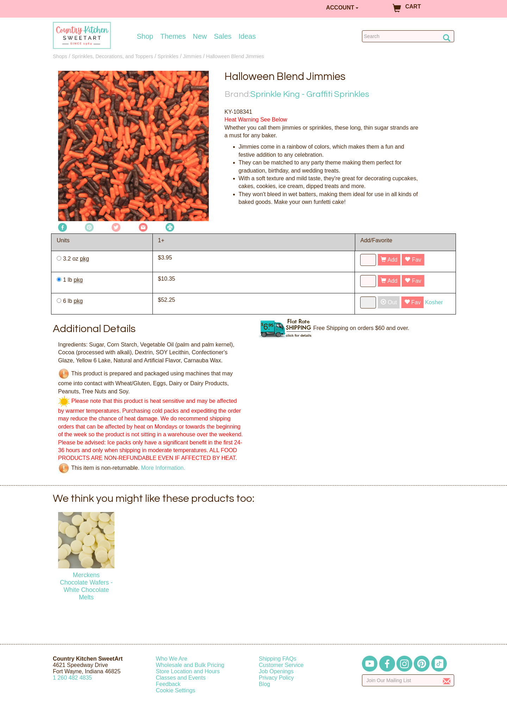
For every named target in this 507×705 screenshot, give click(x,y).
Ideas (247, 36)
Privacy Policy (276, 678)
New (200, 36)
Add (389, 260)
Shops (60, 56)
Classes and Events (181, 678)
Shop (145, 36)
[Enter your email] (408, 680)
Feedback (168, 684)
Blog (264, 684)
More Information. (163, 467)
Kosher (434, 302)
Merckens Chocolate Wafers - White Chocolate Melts (86, 586)
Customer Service (281, 665)
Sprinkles (168, 56)
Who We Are (172, 659)
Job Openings (276, 671)
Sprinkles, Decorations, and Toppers (112, 56)
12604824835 (72, 678)
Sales (223, 36)
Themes (173, 36)
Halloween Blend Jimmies (235, 56)
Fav (413, 260)
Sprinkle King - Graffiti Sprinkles (309, 94)
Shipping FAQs (277, 659)
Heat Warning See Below (256, 120)
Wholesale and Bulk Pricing (190, 665)
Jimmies (192, 56)
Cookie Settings (175, 690)
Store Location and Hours (188, 671)
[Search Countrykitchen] (408, 36)
